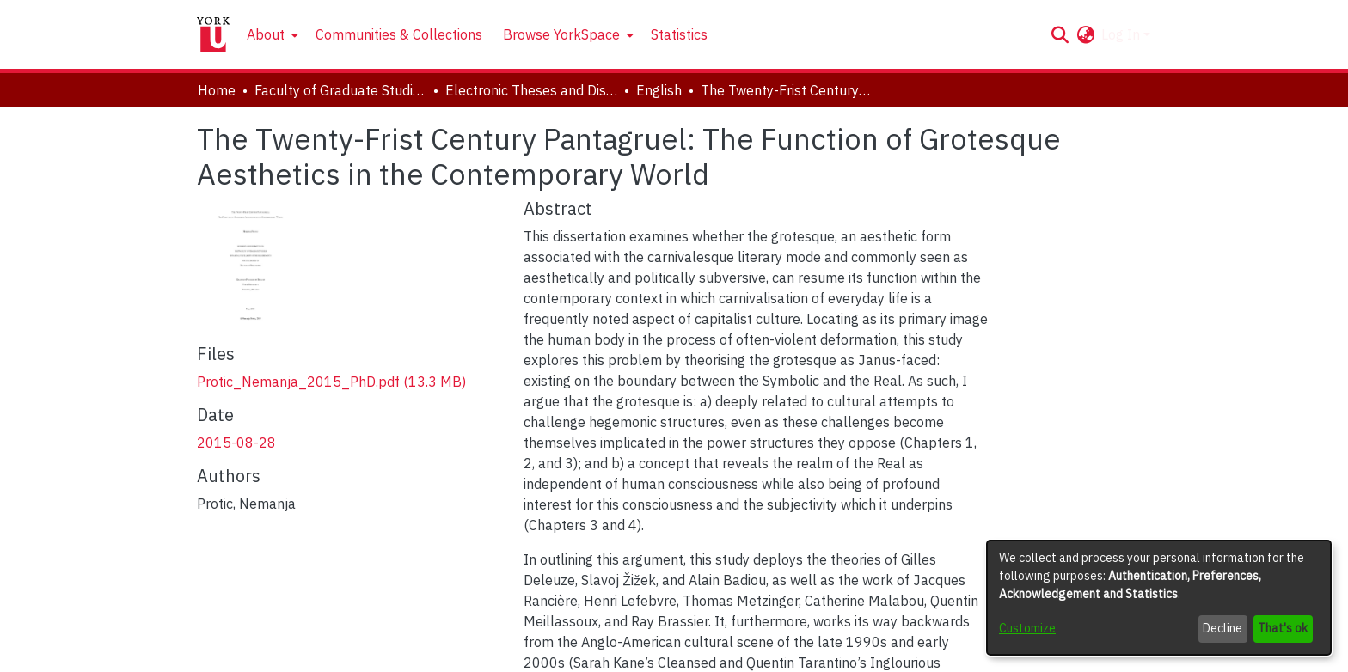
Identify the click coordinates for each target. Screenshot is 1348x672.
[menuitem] (270, 34)
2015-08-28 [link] (236, 442)
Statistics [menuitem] (679, 34)
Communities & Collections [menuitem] (399, 34)
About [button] (266, 34)
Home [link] (217, 90)
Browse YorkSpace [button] (561, 34)
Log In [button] (1122, 34)
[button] (1059, 34)
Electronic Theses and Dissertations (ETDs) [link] (531, 90)
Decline (1222, 628)
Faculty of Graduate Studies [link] (340, 90)
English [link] (659, 90)
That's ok (1283, 628)
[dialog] (1159, 598)
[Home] (213, 34)
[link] (331, 381)
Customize (1027, 628)
